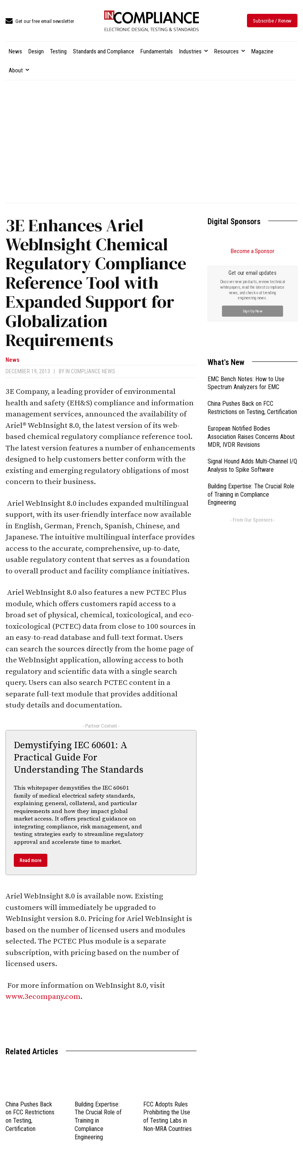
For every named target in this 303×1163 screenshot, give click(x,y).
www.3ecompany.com (43, 996)
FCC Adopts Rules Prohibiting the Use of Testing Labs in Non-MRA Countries (167, 1117)
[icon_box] (40, 21)
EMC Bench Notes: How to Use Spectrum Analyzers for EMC (246, 383)
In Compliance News (90, 371)
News (12, 360)
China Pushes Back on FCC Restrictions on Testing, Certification (30, 1117)
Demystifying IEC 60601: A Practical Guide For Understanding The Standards (78, 757)
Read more (30, 860)
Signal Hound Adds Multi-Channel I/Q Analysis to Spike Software (252, 465)
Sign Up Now (253, 310)
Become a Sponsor (252, 251)
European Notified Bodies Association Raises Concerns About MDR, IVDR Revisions (251, 437)
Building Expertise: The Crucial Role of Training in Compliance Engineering (98, 1121)
